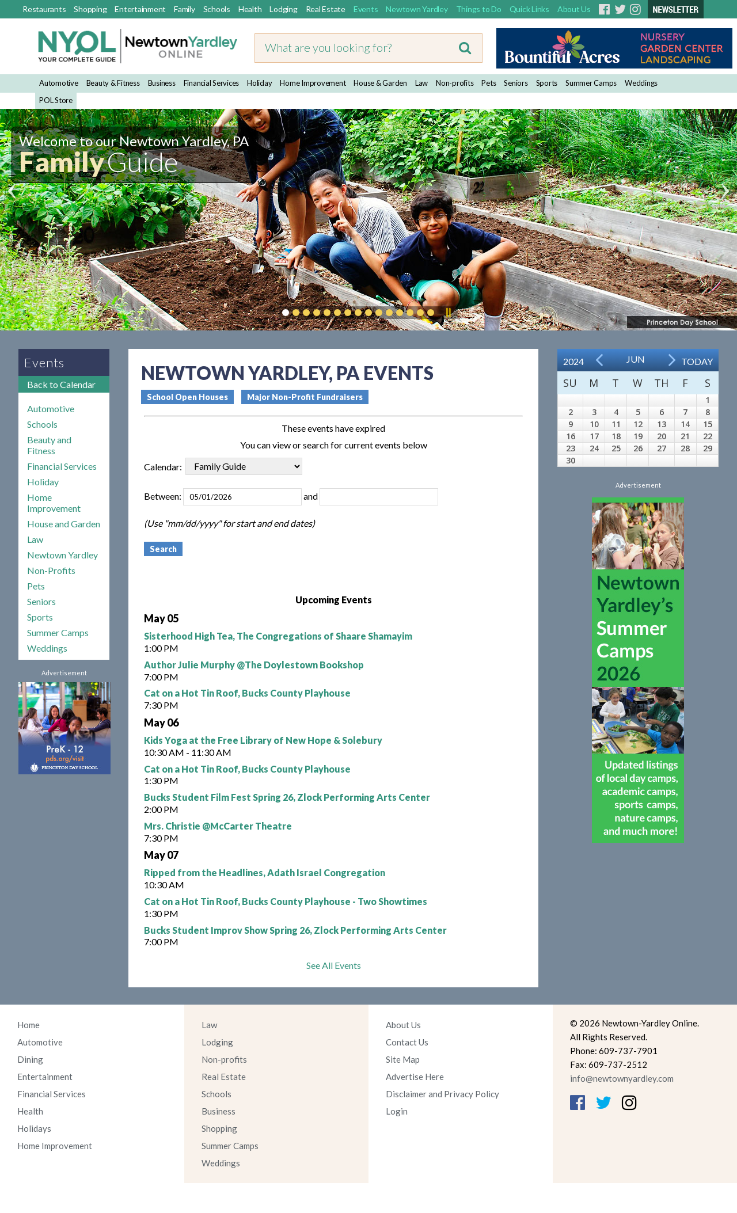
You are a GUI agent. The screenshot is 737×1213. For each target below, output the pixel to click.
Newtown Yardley (416, 9)
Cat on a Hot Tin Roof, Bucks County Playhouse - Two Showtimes (285, 901)
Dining (30, 1059)
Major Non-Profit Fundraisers (305, 397)
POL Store (56, 100)
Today (697, 361)
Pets (488, 83)
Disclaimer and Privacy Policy (442, 1094)
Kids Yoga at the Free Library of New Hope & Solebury (263, 740)
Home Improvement (312, 83)
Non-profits (454, 83)
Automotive (58, 83)
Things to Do (479, 9)
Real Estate (325, 9)
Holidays (34, 1128)
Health (250, 9)
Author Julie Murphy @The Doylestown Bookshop (254, 664)
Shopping (90, 9)
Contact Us (407, 1042)
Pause (448, 312)
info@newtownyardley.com (622, 1078)
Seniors (515, 83)
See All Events (333, 965)
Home (28, 1025)
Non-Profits (51, 570)
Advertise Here (415, 1076)
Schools (216, 9)
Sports (547, 83)
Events (366, 9)
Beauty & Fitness (113, 83)
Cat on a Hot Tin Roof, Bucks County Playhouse (247, 692)
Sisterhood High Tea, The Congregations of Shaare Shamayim (278, 635)
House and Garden (63, 523)
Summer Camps (591, 83)
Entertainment (140, 9)
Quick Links (529, 9)
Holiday (259, 83)
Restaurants (44, 9)
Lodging (283, 9)
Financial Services (212, 83)
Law (421, 83)
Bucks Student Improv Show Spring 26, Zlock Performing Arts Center (295, 930)
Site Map (403, 1059)
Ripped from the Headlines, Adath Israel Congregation (264, 872)
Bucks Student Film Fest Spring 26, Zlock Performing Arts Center (287, 797)
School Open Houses (187, 397)
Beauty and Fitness (49, 445)
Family (184, 9)
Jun (635, 358)
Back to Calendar (61, 384)
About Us (574, 9)
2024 (573, 361)
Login (397, 1111)
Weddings (641, 83)
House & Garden (380, 83)
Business (162, 83)
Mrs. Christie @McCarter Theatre (218, 825)
